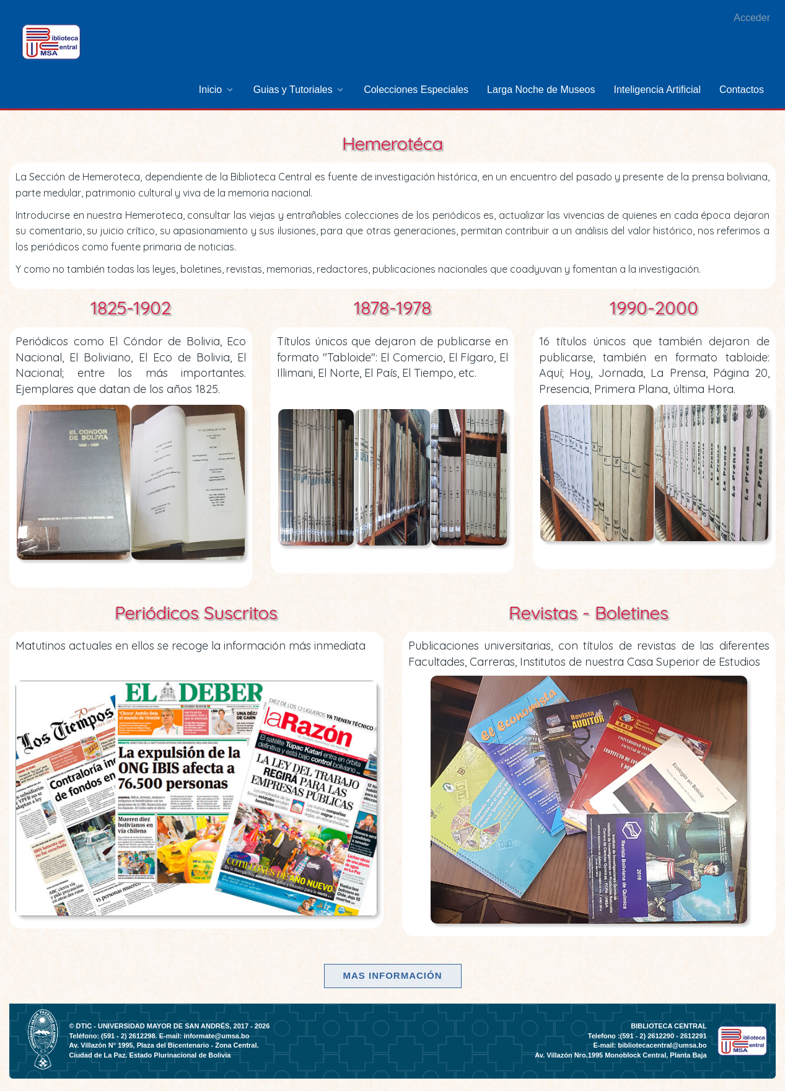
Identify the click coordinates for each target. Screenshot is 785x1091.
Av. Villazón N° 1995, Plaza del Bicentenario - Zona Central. (163, 1045)
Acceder (752, 17)
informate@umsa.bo (216, 1036)
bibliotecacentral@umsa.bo (662, 1045)
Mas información (392, 975)
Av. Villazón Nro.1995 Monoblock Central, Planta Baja (620, 1055)
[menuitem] (217, 89)
